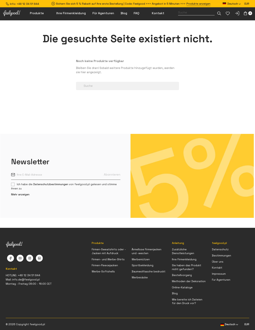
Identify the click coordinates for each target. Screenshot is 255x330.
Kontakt (217, 267)
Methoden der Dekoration (189, 281)
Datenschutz (220, 249)
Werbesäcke (140, 277)
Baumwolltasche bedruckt (148, 271)
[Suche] (196, 12)
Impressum (219, 273)
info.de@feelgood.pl (26, 279)
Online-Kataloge (182, 287)
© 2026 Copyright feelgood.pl (25, 324)
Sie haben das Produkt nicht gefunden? (186, 267)
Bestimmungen (221, 255)
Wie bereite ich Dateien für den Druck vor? (187, 301)
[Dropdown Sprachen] (232, 4)
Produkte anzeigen (198, 3)
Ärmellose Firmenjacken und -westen (146, 251)
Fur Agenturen (221, 279)
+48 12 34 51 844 (28, 4)
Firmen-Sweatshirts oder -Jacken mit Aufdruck (109, 251)
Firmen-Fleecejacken (105, 265)
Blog (175, 293)
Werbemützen (141, 259)
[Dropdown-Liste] (219, 13)
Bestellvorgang (182, 275)
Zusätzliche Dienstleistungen (183, 251)
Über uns (217, 261)
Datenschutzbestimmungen (50, 184)
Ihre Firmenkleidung (184, 259)
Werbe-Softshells (103, 271)
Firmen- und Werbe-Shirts (108, 259)
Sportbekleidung (142, 265)
